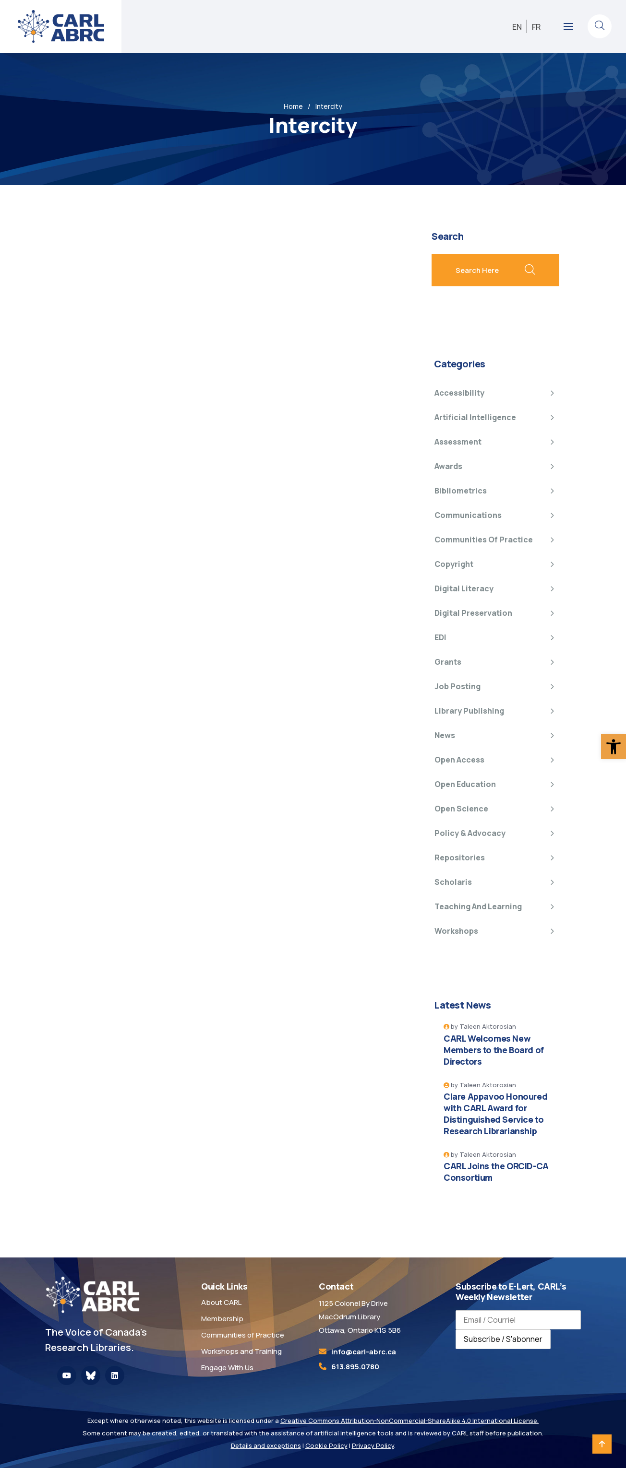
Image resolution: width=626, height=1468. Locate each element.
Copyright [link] (453, 564)
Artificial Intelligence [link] (475, 417)
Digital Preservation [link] (473, 613)
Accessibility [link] (459, 393)
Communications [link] (468, 515)
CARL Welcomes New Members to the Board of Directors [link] (494, 1050)
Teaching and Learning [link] (478, 906)
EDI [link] (440, 637)
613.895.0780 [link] (355, 1367)
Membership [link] (222, 1319)
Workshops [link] (456, 931)
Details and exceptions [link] (266, 1445)
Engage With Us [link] (227, 1367)
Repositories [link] (459, 857)
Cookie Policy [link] (326, 1445)
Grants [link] (447, 662)
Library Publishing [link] (469, 710)
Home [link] (293, 106)
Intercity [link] (328, 106)
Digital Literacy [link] (464, 588)
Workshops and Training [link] (241, 1351)
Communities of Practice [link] (483, 539)
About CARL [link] (221, 1302)
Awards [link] (448, 466)
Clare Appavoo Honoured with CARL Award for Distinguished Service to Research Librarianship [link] (495, 1114)
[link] (613, 746)
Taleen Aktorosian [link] (487, 1026)
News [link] (444, 735)
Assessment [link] (458, 441)
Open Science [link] (461, 808)
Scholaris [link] (453, 882)
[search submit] (530, 270)
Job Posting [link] (457, 686)
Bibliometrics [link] (460, 490)
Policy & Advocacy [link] (470, 833)
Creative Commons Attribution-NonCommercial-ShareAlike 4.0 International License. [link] (409, 1420)
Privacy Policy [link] (373, 1445)
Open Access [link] (459, 759)
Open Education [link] (465, 784)
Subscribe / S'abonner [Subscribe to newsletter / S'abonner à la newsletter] (503, 1339)
